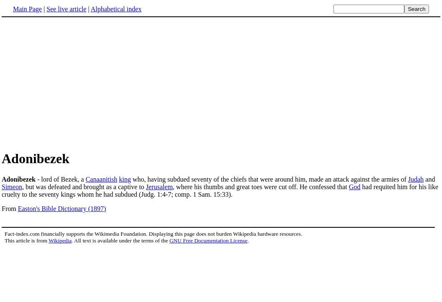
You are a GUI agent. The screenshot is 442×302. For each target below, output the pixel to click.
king (125, 179)
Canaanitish (101, 179)
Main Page (27, 9)
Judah (416, 179)
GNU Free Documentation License (208, 240)
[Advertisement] (72, 83)
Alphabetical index (115, 9)
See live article (66, 9)
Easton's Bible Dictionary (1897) (62, 208)
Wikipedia (60, 240)
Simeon (12, 186)
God (355, 186)
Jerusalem (159, 186)
